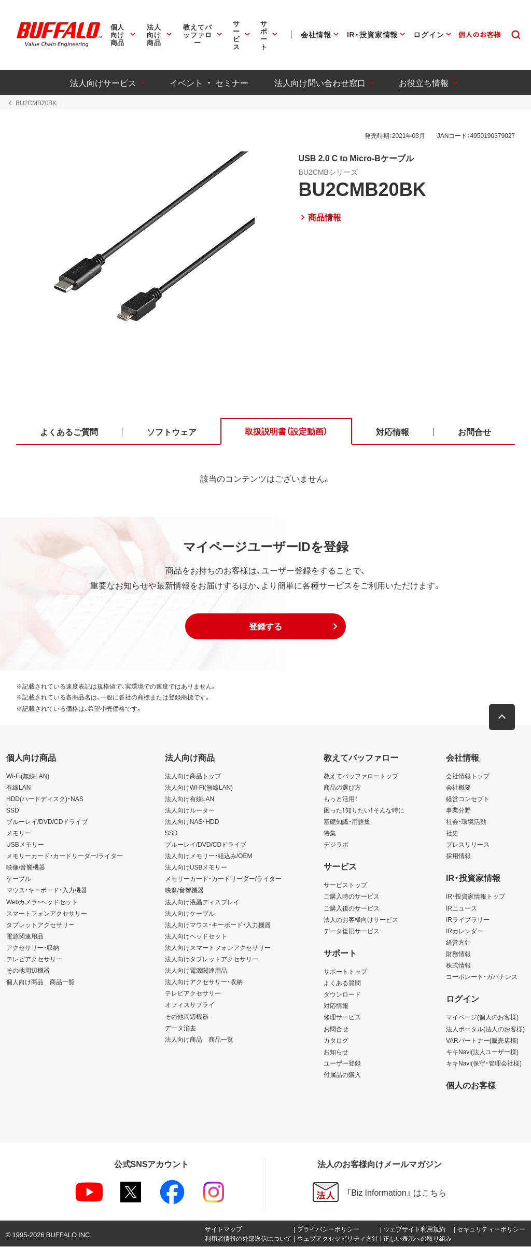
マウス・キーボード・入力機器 (46, 890)
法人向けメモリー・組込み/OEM (209, 856)
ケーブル (18, 879)
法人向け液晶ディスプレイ (202, 901)
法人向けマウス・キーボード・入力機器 (218, 925)
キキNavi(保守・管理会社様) (484, 1063)
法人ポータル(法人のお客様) (485, 1028)
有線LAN (18, 787)
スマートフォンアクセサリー (46, 913)
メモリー (18, 833)
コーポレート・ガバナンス (482, 977)
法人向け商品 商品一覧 (199, 1039)
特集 (330, 833)
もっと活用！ (341, 798)
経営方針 (458, 942)
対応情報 (336, 1006)
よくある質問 (342, 983)
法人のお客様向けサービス (361, 919)
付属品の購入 (342, 1075)
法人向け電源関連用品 (196, 970)
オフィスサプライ (190, 1005)
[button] (265, 627)
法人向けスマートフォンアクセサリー (218, 947)
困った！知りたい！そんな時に (364, 810)
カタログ (336, 1040)
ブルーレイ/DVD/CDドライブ (47, 821)
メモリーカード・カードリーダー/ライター (64, 856)
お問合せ (336, 1028)
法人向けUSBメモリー (196, 867)
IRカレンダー (464, 931)
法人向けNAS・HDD (192, 821)
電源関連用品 (25, 936)
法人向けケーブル (190, 913)
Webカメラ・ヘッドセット (42, 901)
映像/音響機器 (25, 867)
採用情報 (458, 856)
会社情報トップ (468, 775)
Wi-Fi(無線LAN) (27, 775)
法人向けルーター (190, 810)
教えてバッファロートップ (361, 775)
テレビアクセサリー (34, 959)
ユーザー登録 (342, 1063)
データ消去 (180, 1027)
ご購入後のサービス (352, 908)
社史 (452, 833)
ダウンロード (342, 994)
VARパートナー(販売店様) (482, 1040)
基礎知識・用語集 (347, 821)
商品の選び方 (342, 787)
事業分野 (458, 810)
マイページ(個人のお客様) (482, 1017)
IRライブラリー (468, 919)
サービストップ (345, 885)
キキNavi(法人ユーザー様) (482, 1051)
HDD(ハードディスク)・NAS (44, 798)
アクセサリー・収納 (32, 947)
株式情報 (458, 965)
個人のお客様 (471, 1085)
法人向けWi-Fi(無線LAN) (199, 787)
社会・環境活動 (466, 821)
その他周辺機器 (28, 970)
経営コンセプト (468, 798)
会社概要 (458, 787)
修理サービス (342, 1017)
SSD (12, 810)
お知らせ (336, 1051)
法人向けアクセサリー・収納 (204, 982)
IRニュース (461, 908)
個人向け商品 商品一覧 (40, 982)
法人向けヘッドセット (196, 936)
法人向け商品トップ (193, 775)
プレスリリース (468, 844)
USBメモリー (25, 844)
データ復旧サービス (352, 931)
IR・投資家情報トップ (475, 896)
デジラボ (336, 844)
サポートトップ (345, 971)
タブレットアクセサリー (40, 925)
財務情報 (458, 954)
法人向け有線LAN (189, 798)
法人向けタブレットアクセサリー (211, 959)
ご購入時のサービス (352, 896)
